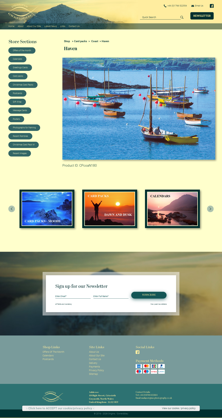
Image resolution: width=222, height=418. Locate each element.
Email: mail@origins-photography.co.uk (154, 398)
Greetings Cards (20, 67)
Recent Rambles (20, 136)
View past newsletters (158, 304)
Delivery (93, 363)
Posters (16, 119)
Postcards (17, 93)
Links (62, 26)
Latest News (50, 26)
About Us (94, 351)
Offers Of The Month (53, 351)
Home (11, 26)
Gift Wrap (17, 102)
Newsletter (202, 15)
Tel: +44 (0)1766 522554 (147, 395)
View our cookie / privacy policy (179, 408)
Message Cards (20, 110)
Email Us (197, 6)
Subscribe (149, 295)
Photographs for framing (24, 127)
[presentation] (11, 208)
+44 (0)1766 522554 (175, 6)
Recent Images (20, 153)
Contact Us (74, 26)
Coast (94, 41)
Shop (67, 41)
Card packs (18, 76)
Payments (94, 366)
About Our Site (34, 26)
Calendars (17, 59)
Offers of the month (22, 50)
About (20, 26)
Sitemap (93, 374)
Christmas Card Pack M (23, 144)
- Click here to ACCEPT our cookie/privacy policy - (60, 408)
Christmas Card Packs (23, 85)
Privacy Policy (96, 370)
